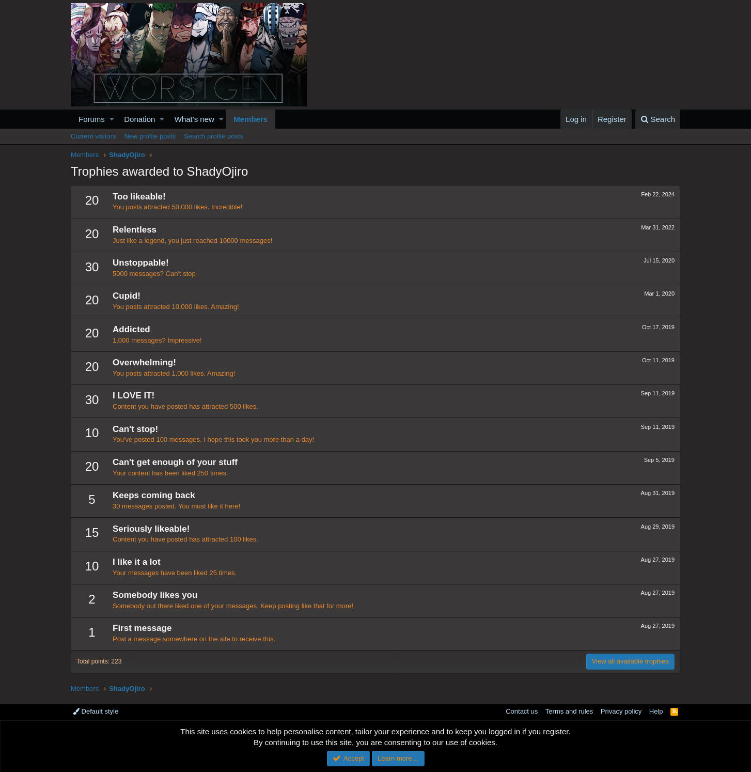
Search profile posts (213, 136)
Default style (95, 711)
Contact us (522, 711)
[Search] (657, 119)
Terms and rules (569, 711)
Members (250, 119)
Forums (92, 119)
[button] (112, 119)
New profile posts (150, 136)
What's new (194, 119)
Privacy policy (621, 711)
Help (656, 711)
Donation (139, 119)
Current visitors (93, 136)
